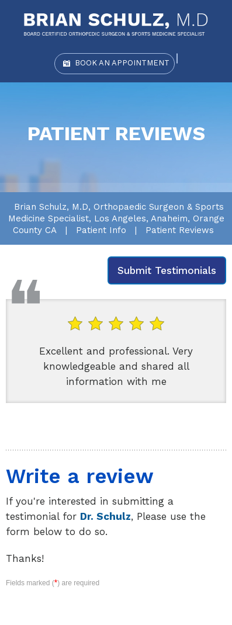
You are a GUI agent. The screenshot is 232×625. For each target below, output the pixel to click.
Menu (222, 18)
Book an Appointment (122, 62)
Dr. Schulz (105, 516)
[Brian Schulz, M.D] (116, 24)
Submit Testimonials (166, 270)
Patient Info (101, 230)
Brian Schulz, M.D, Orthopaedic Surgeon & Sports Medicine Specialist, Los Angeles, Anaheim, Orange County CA (116, 218)
